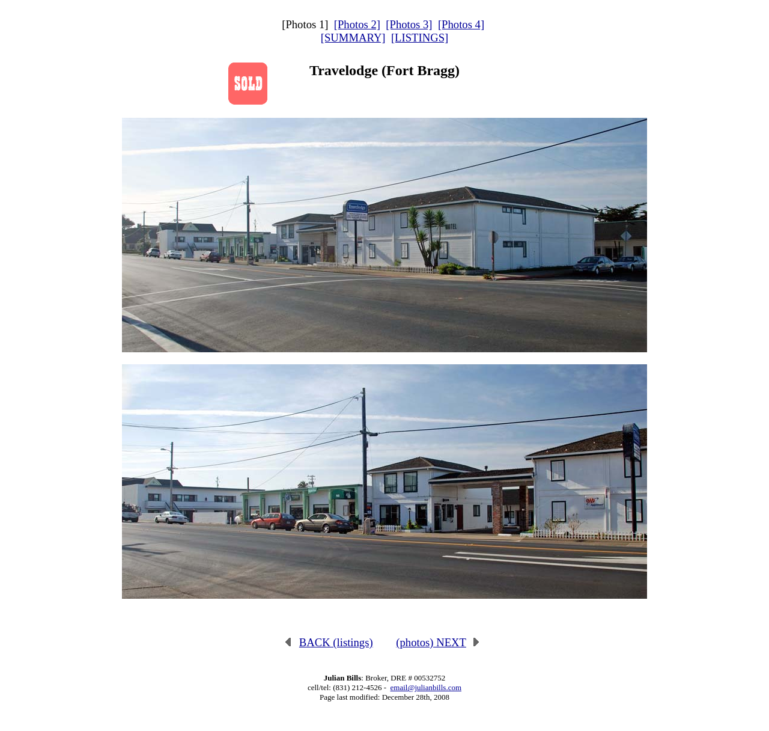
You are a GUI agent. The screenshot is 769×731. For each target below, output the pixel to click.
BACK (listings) (329, 642)
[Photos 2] (357, 24)
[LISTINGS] (419, 37)
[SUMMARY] (353, 37)
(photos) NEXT (438, 642)
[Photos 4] (461, 24)
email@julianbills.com (426, 687)
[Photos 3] (409, 24)
